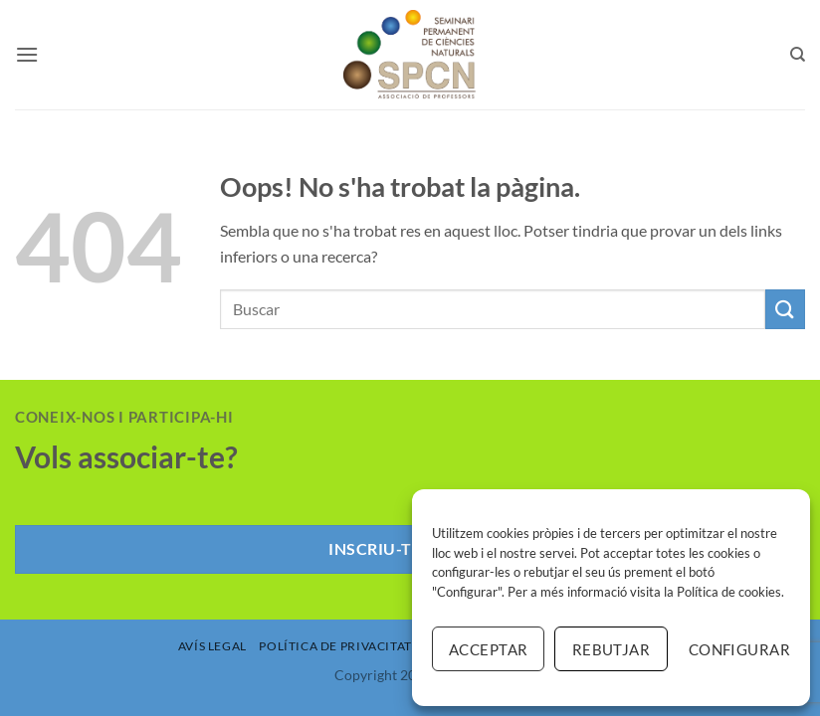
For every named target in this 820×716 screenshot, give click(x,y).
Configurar (739, 649)
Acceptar (488, 649)
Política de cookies (729, 592)
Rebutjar (611, 649)
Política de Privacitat (335, 645)
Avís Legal (212, 645)
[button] (27, 54)
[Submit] (785, 308)
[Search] (797, 55)
